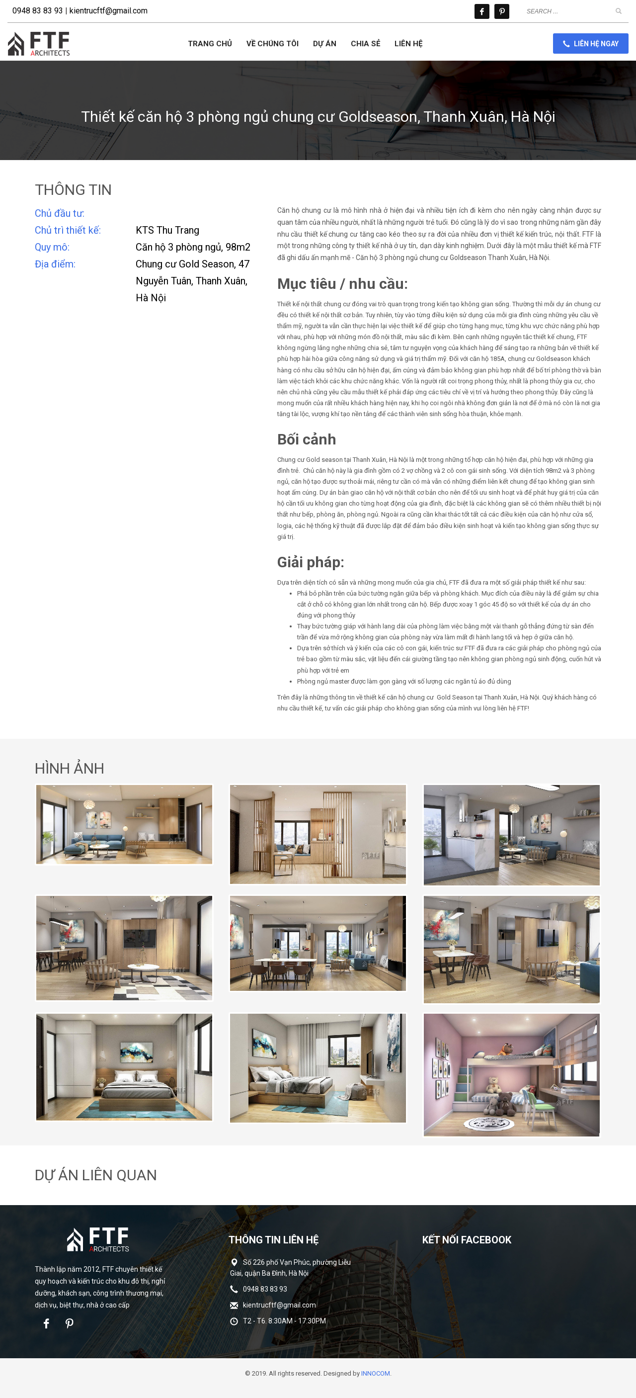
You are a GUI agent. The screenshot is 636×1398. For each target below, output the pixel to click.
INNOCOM (375, 1373)
